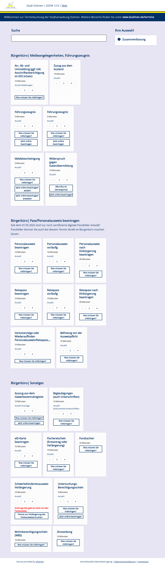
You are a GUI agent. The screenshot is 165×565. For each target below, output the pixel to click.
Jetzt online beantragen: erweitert (27, 197)
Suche (15, 30)
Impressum (143, 561)
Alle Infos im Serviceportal (61, 188)
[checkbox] (29, 82)
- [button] (17, 90)
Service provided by (30, 561)
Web (64, 5)
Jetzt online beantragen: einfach (27, 189)
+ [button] (32, 90)
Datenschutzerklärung (125, 561)
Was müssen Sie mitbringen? (29, 97)
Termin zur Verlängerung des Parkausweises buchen (31, 516)
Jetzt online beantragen (26, 142)
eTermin (40, 561)
